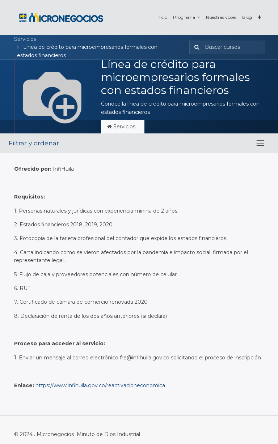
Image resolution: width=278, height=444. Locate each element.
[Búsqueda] (195, 47)
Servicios (25, 39)
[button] (259, 17)
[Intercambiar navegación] (260, 143)
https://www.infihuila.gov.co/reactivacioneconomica (100, 385)
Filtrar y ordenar (34, 143)
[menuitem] (161, 17)
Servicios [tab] (122, 126)
